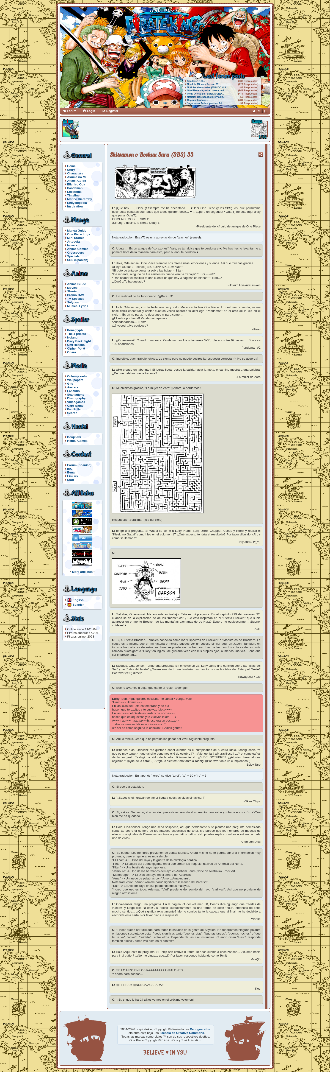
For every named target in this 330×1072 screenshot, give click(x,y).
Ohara (71, 352)
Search (72, 413)
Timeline (73, 195)
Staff (70, 479)
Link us (72, 476)
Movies (72, 287)
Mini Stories (76, 238)
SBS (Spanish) (77, 260)
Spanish (79, 604)
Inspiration (75, 206)
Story (71, 169)
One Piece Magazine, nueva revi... (206, 90)
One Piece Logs (78, 234)
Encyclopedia (77, 202)
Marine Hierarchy (79, 199)
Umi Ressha (76, 345)
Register (112, 111)
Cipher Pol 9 (76, 348)
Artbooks (74, 241)
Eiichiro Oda (76, 184)
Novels (72, 245)
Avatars (72, 387)
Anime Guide (76, 284)
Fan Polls (74, 409)
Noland (72, 337)
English (78, 600)
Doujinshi (74, 437)
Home (71, 166)
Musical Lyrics (77, 306)
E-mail (71, 472)
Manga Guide (76, 230)
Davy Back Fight (79, 341)
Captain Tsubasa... (197, 100)
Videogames (76, 402)
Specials (73, 256)
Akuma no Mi (76, 177)
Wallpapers (75, 380)
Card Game (75, 405)
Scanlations (75, 394)
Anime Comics (77, 249)
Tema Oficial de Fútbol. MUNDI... (205, 93)
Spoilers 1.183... (196, 81)
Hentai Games (77, 440)
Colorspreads (77, 376)
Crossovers (75, 252)
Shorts (72, 291)
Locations (74, 191)
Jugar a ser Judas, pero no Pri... (205, 103)
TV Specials (75, 298)
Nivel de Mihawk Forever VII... (204, 84)
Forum (71, 111)
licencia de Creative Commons (182, 1033)
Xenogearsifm (200, 1029)
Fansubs (73, 391)
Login (91, 111)
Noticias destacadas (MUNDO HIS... (207, 87)
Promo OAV (75, 295)
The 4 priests (76, 334)
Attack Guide (76, 180)
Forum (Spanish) (79, 465)
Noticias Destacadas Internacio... (206, 96)
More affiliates (82, 572)
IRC (69, 468)
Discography (76, 398)
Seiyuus (73, 302)
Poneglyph (75, 330)
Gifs (70, 383)
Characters (75, 173)
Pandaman (74, 188)
